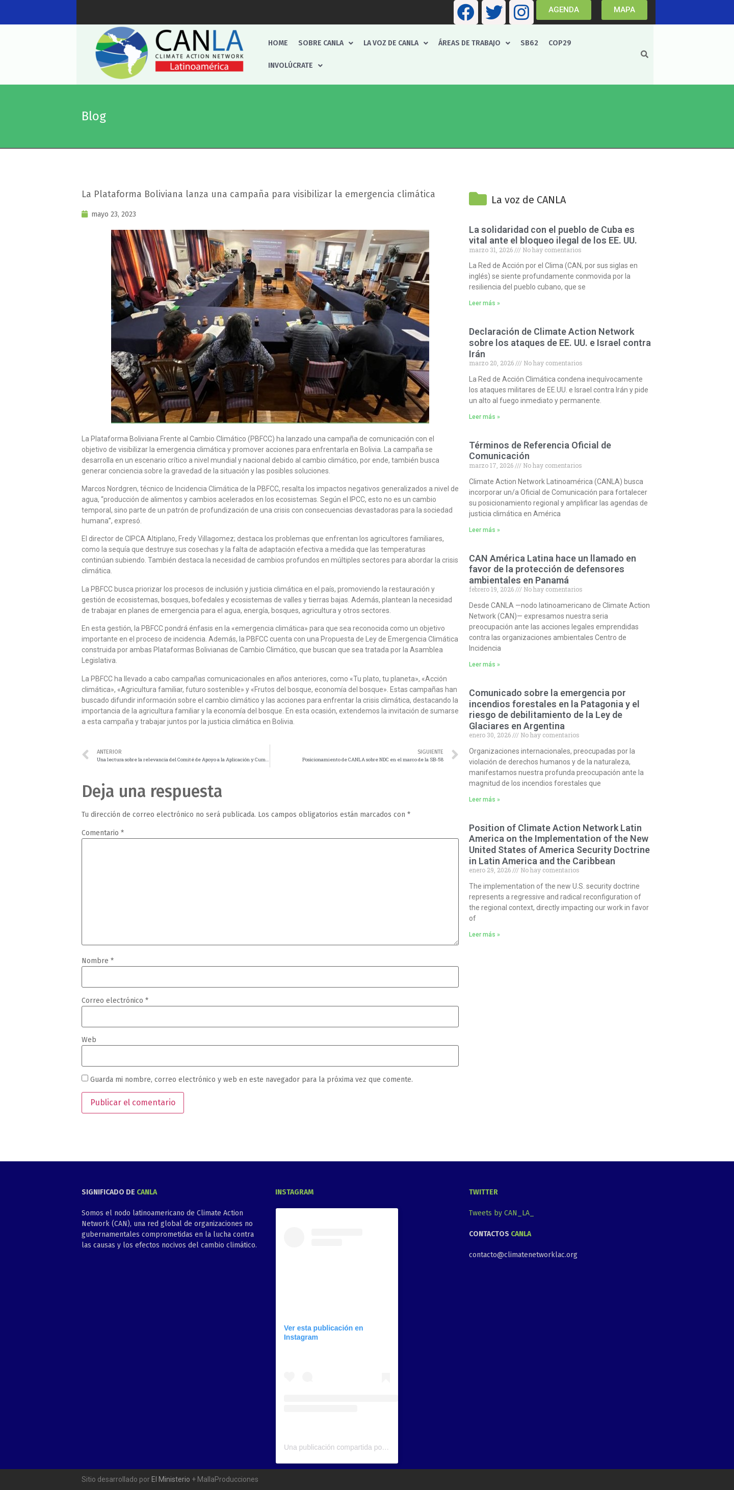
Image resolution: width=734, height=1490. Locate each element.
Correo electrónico (115, 1000)
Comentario (103, 833)
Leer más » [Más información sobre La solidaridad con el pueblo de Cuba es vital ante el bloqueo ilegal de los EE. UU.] (484, 303)
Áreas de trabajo (474, 43)
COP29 (559, 43)
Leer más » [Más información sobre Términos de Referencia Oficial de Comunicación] (484, 530)
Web (89, 1040)
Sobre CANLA (325, 43)
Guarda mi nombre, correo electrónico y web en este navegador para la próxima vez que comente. (251, 1079)
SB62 (529, 43)
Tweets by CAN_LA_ (501, 1213)
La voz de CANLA (395, 43)
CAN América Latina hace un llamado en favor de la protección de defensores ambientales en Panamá (552, 569)
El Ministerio (170, 1479)
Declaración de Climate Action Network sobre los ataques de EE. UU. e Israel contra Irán (560, 342)
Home (278, 43)
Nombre (98, 961)
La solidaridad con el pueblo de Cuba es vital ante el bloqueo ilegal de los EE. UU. (553, 235)
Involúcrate (295, 65)
